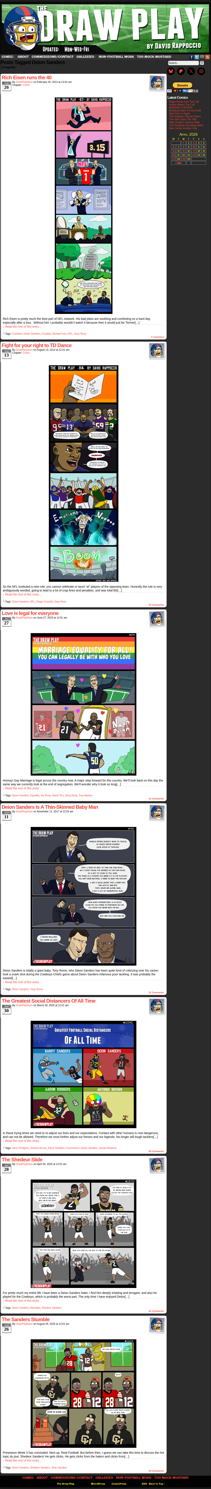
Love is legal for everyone (30, 613)
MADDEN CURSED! (180, 107)
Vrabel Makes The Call (182, 104)
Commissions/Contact (53, 57)
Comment (157, 337)
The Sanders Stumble (25, 1319)
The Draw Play (65, 1484)
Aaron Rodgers (20, 1148)
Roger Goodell (44, 601)
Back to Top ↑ (157, 1484)
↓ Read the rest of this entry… (22, 326)
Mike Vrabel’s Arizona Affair (184, 122)
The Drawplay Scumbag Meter (186, 125)
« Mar (178, 162)
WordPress (98, 1484)
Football (46, 333)
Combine (17, 333)
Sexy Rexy (80, 333)
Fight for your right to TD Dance (37, 345)
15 (183, 150)
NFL (70, 333)
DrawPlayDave (24, 82)
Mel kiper (35, 1307)
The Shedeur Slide (22, 1159)
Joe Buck (45, 795)
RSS (207, 57)
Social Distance (107, 1148)
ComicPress (119, 1484)
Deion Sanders (31, 333)
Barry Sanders (56, 1148)
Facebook (191, 57)
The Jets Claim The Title (182, 119)
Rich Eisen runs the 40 (26, 77)
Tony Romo (36, 989)
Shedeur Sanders (51, 1307)
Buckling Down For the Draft (185, 110)
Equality (34, 795)
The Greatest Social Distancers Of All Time (49, 1001)
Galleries (86, 57)
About (23, 57)
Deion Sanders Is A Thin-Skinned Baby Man (50, 807)
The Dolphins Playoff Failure (185, 116)
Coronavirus (72, 1148)
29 (183, 158)
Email (202, 57)
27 (173, 158)
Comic (8, 57)
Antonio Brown (38, 1148)
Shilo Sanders (59, 1467)
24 (193, 154)
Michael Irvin (59, 333)
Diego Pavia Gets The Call (184, 101)
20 (173, 154)
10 (194, 146)
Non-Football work (116, 57)
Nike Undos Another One (183, 128)
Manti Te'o (58, 795)
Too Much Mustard (154, 57)
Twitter (197, 57)
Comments (156, 605)
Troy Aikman (85, 795)
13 (173, 150)
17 (194, 150)
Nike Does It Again (179, 113)
